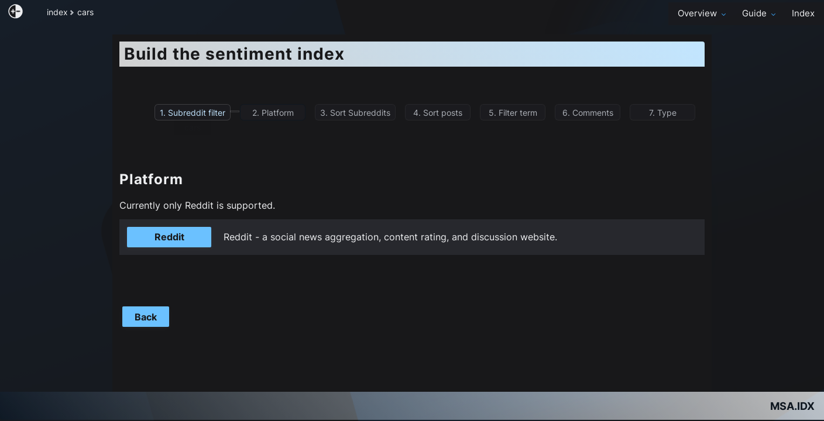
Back (146, 317)
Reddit (169, 237)
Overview (703, 13)
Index (803, 13)
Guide (760, 13)
